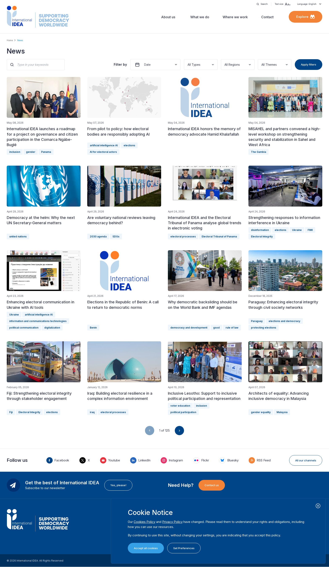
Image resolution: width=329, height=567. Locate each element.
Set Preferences (184, 548)
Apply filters (308, 64)
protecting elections (263, 327)
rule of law (232, 327)
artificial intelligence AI (104, 145)
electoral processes (183, 236)
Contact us (212, 485)
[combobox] (261, 64)
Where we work (235, 17)
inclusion (14, 151)
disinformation (260, 230)
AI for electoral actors (103, 151)
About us (168, 17)
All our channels (305, 460)
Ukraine (297, 230)
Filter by (120, 64)
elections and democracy (284, 321)
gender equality (261, 412)
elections (129, 145)
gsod (216, 327)
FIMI (310, 230)
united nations (18, 236)
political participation (183, 412)
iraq (92, 412)
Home (10, 40)
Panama (46, 151)
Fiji (11, 412)
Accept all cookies (146, 548)
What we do (199, 17)
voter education (180, 405)
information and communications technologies (38, 321)
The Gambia (258, 151)
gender (30, 151)
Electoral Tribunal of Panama (219, 236)
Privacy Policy (172, 522)
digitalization (52, 327)
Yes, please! (118, 485)
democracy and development (188, 327)
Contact (267, 17)
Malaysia (282, 412)
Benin (93, 327)
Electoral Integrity (262, 236)
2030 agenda (98, 236)
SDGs (115, 236)
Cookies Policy (144, 522)
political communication (23, 327)
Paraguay (257, 321)
